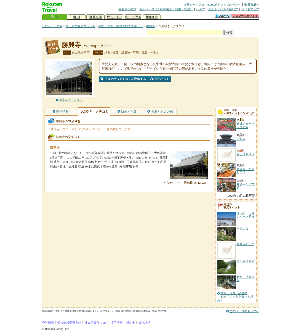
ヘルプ (200, 9)
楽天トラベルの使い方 (223, 9)
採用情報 (117, 322)
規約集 (130, 322)
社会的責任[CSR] (96, 322)
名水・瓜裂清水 (245, 278)
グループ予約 (133, 17)
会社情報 (48, 322)
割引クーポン (114, 17)
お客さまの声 (127, 9)
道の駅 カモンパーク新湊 (245, 215)
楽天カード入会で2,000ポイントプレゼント (212, 4)
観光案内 (152, 17)
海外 (77, 17)
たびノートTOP (52, 26)
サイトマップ (250, 9)
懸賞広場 (95, 17)
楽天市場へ (251, 4)
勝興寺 (150, 26)
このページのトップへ (244, 311)
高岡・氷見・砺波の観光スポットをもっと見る (237, 297)
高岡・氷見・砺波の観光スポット (120, 26)
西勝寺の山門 (245, 244)
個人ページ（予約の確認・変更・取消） (166, 9)
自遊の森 (242, 228)
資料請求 (144, 322)
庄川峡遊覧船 (245, 261)
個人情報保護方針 (69, 322)
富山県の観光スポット (80, 26)
